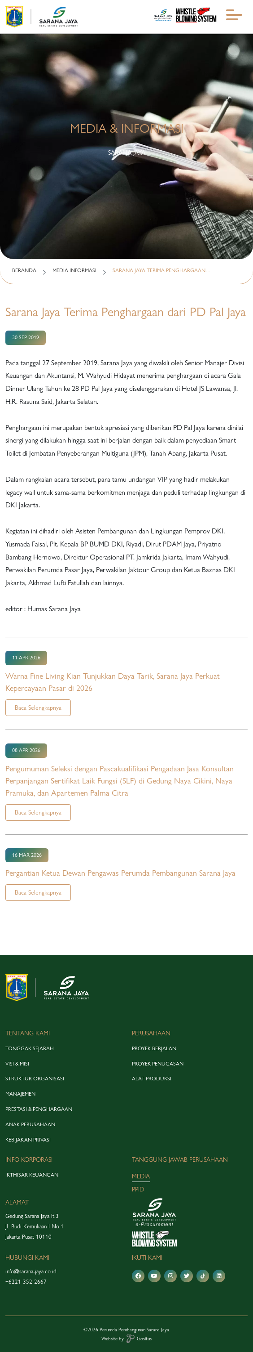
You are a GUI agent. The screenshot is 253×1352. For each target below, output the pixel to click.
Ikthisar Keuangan (31, 1175)
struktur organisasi (34, 1078)
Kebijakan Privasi (28, 1140)
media (141, 1176)
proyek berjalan (154, 1048)
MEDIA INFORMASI (74, 270)
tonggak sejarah (29, 1048)
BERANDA (24, 270)
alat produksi (151, 1078)
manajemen (20, 1094)
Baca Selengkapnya (38, 707)
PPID (138, 1189)
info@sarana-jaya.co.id (31, 1271)
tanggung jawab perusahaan (180, 1159)
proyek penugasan (157, 1064)
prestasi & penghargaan (38, 1109)
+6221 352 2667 (26, 1281)
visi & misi (17, 1064)
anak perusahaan (30, 1124)
